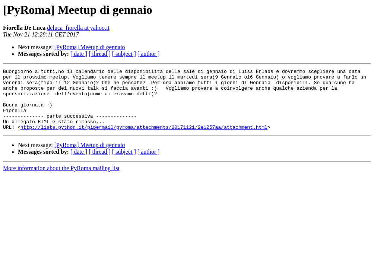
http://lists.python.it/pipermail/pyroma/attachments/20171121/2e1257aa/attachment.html (143, 139)
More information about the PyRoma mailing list (61, 180)
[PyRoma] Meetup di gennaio (89, 47)
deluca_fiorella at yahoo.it (78, 28)
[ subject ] (124, 54)
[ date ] (78, 54)
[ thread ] (100, 54)
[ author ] (148, 54)
